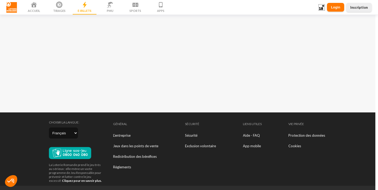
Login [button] (335, 7)
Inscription (359, 7)
